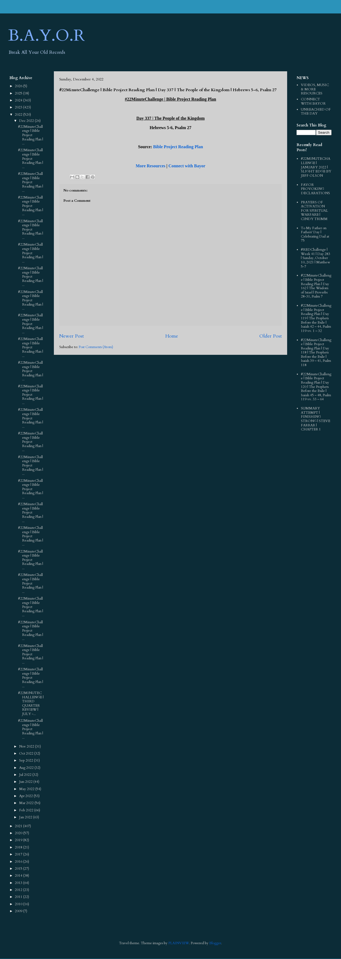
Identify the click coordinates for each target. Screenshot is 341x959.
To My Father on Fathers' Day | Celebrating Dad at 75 (315, 234)
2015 (19, 868)
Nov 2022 (27, 746)
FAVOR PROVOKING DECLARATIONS (315, 189)
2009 (19, 911)
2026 (19, 86)
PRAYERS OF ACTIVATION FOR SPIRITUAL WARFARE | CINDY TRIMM (314, 210)
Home (171, 336)
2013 (19, 882)
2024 (19, 100)
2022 (19, 114)
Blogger (215, 943)
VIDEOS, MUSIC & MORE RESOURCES (315, 89)
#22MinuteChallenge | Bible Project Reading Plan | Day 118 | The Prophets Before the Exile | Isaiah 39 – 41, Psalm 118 (316, 353)
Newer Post (71, 336)
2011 (19, 896)
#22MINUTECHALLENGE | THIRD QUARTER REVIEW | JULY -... (31, 703)
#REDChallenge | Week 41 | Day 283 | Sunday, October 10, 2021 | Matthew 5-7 (315, 258)
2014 (19, 875)
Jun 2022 (26, 781)
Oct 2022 (26, 753)
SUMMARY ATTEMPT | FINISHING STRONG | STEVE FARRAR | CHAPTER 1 (315, 419)
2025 (19, 93)
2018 (19, 847)
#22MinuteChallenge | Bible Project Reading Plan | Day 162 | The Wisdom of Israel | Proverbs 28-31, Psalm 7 (316, 286)
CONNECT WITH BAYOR (313, 101)
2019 (19, 840)
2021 (19, 826)
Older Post (270, 336)
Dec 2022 (27, 120)
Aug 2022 (26, 767)
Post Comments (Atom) (96, 347)
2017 (19, 854)
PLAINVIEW (178, 943)
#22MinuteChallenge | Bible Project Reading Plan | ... (30, 135)
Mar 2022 (26, 803)
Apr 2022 (26, 796)
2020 (19, 833)
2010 (19, 904)
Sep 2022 (26, 760)
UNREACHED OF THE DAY (316, 111)
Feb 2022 (26, 810)
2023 (19, 107)
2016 (19, 861)
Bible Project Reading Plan (178, 146)
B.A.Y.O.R (46, 36)
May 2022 (27, 789)
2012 (19, 889)
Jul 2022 (25, 774)
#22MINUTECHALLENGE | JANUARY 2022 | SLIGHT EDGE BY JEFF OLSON (316, 167)
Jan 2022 (26, 817)
